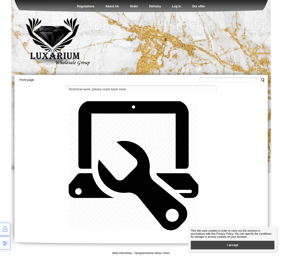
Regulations (86, 6)
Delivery (155, 6)
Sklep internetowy (122, 253)
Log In (176, 6)
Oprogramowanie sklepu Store (152, 253)
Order (134, 6)
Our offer (198, 6)
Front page (27, 80)
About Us (112, 6)
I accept (232, 245)
